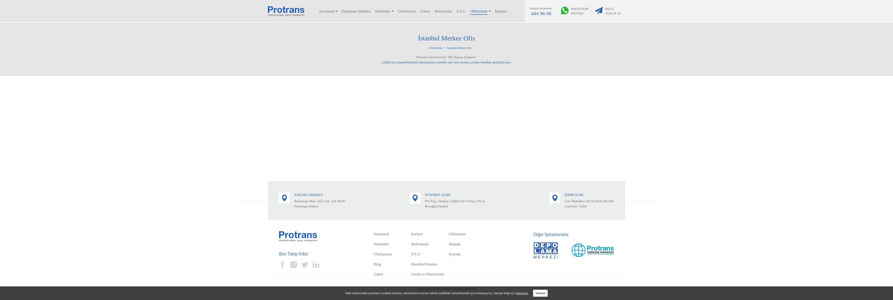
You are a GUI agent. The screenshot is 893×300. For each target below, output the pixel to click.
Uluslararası (407, 11)
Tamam (540, 293)
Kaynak (455, 254)
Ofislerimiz (478, 11)
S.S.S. (461, 11)
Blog (377, 264)
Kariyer (417, 234)
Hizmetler (382, 11)
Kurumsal (326, 11)
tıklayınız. (522, 293)
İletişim (501, 11)
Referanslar (443, 11)
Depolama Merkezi (356, 11)
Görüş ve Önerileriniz (427, 274)
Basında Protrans (424, 264)
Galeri (425, 11)
